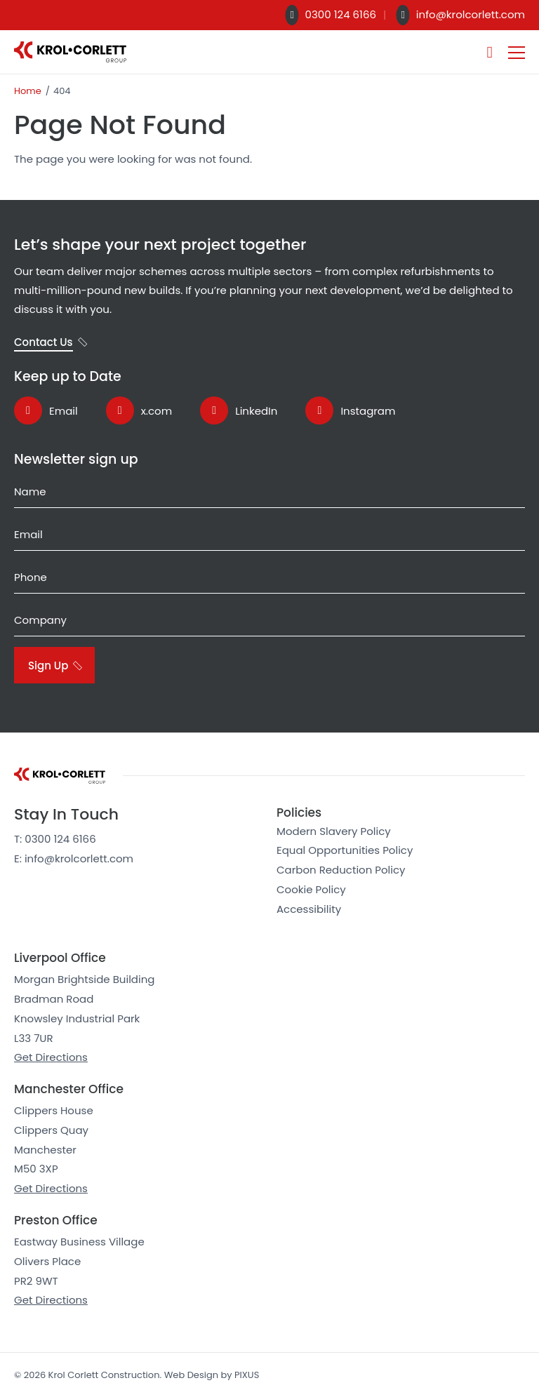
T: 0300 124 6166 (55, 838)
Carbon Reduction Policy (341, 869)
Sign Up (48, 665)
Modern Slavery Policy (334, 831)
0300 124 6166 (340, 14)
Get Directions (51, 1057)
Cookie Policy (311, 889)
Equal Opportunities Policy (345, 850)
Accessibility (309, 909)
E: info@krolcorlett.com (73, 858)
